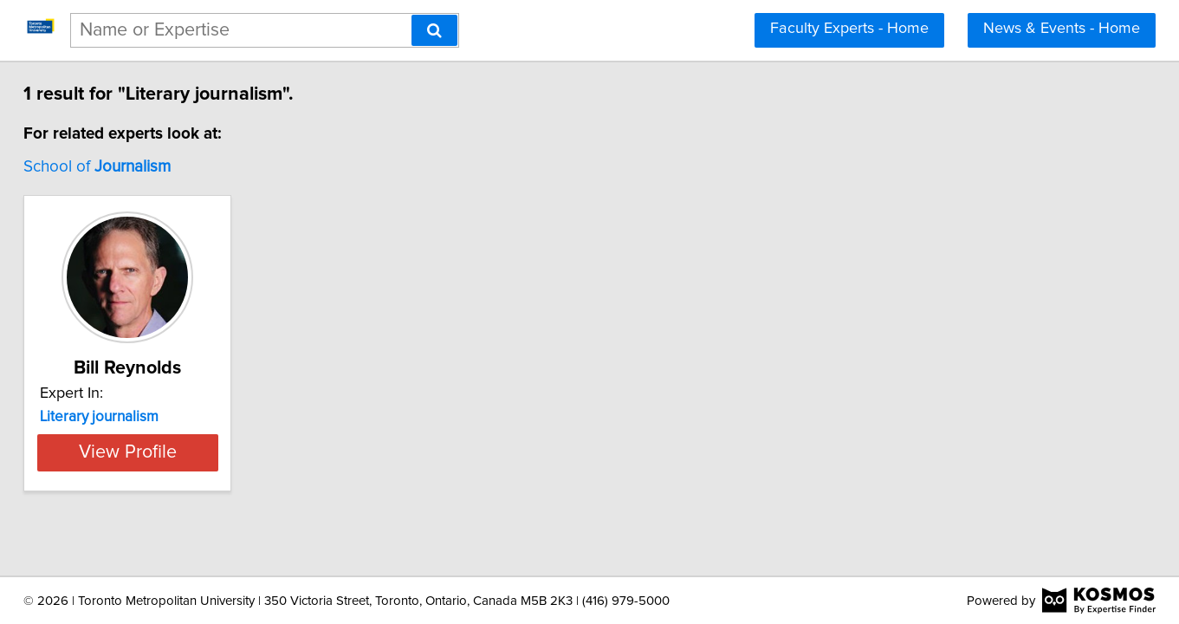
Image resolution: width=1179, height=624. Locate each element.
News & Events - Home (1061, 28)
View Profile (195, 452)
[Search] (434, 30)
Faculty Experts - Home (849, 28)
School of (143, 167)
